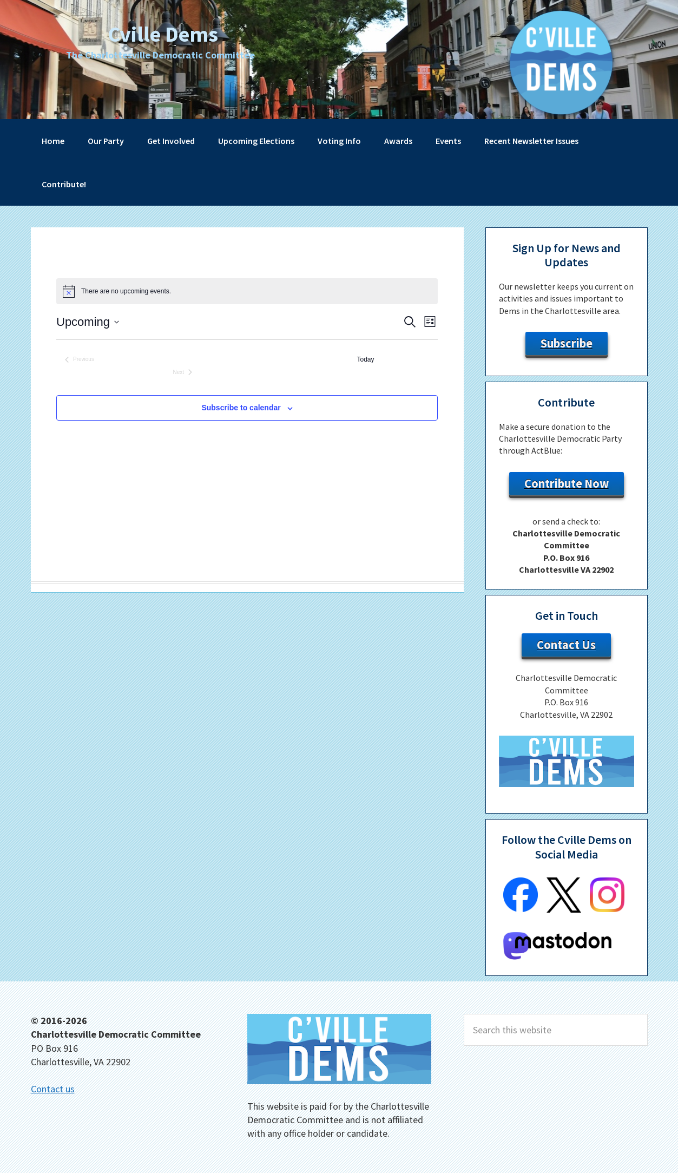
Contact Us (566, 644)
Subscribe (567, 343)
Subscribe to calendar (240, 407)
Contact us (53, 1089)
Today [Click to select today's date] (365, 359)
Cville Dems (163, 32)
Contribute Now (566, 483)
